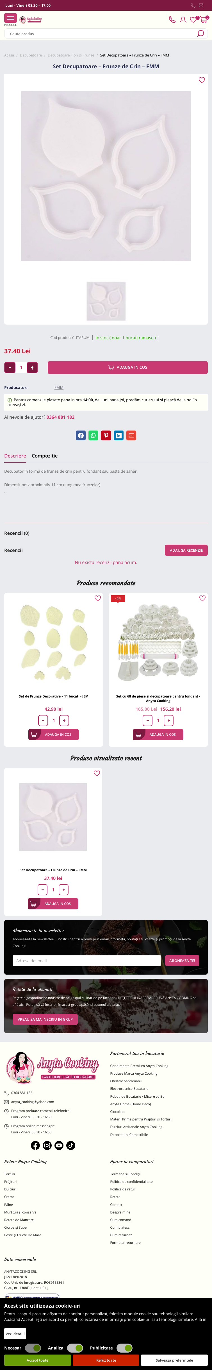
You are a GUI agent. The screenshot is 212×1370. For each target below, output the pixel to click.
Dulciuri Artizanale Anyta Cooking (136, 1126)
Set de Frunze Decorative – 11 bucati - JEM (53, 696)
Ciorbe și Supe (15, 1227)
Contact (116, 1204)
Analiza (65, 1348)
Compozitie (45, 455)
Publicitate (111, 1348)
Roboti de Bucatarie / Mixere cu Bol (138, 1096)
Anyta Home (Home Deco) (130, 1104)
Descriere (15, 455)
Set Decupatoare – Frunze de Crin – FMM (53, 870)
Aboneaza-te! (182, 960)
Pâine (8, 1204)
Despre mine (120, 1212)
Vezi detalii (15, 1333)
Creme (9, 1196)
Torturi (9, 1174)
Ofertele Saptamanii (126, 1081)
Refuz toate (106, 1360)
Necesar (22, 1348)
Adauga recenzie (186, 550)
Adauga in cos (127, 367)
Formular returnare (125, 1242)
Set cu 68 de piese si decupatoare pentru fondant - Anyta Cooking (158, 698)
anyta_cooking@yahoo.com (29, 1101)
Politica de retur (122, 1189)
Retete (115, 1196)
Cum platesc (120, 1227)
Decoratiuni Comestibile (129, 1134)
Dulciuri (10, 1189)
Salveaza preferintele (174, 1360)
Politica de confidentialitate (131, 1181)
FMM (59, 387)
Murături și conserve (20, 1212)
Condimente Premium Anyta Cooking (139, 1065)
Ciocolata (117, 1111)
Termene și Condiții (125, 1174)
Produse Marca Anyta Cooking (134, 1073)
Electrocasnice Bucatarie (129, 1088)
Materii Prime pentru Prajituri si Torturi (141, 1119)
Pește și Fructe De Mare (22, 1235)
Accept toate (37, 1360)
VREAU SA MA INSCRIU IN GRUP (45, 1019)
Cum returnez (121, 1235)
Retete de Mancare (19, 1219)
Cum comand (120, 1219)
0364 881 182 (61, 417)
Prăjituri (10, 1181)
